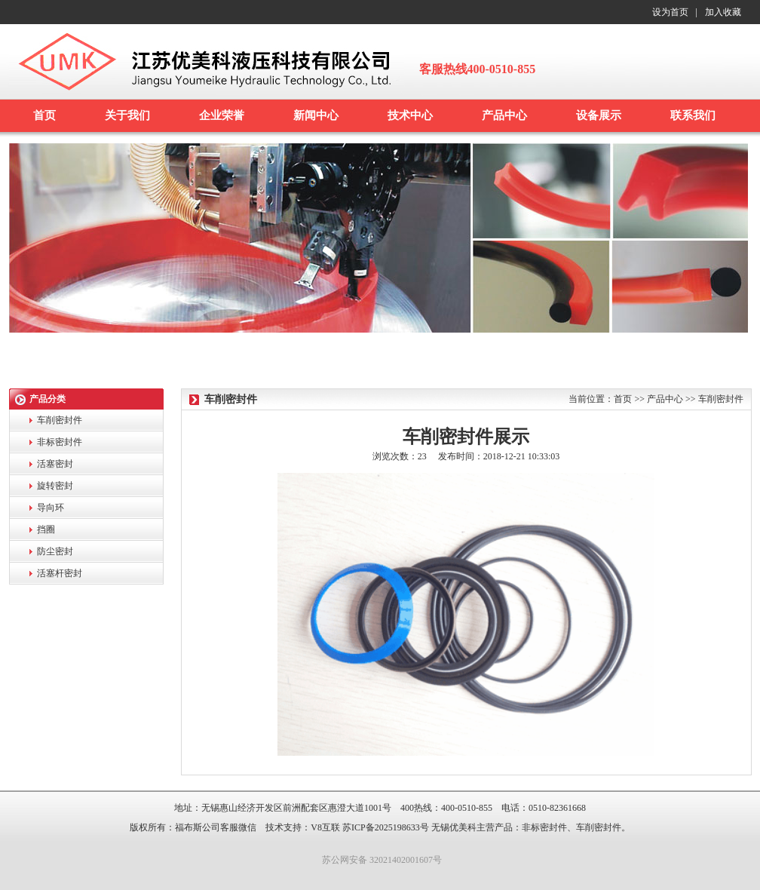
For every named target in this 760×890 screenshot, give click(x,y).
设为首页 (670, 12)
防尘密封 (55, 551)
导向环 (50, 507)
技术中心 (410, 115)
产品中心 (504, 115)
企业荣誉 (221, 115)
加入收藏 (723, 12)
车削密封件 (59, 420)
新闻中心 (316, 115)
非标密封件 (59, 442)
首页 (44, 115)
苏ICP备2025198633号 (385, 827)
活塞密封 (55, 464)
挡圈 (46, 529)
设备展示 (598, 115)
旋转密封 (55, 485)
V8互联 (325, 827)
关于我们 (127, 115)
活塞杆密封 (59, 573)
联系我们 (693, 115)
